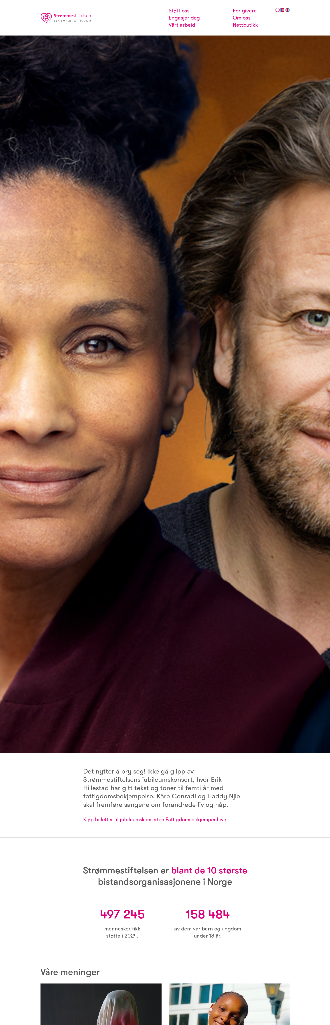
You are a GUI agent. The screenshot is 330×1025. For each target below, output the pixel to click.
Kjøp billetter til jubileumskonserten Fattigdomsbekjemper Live (158, 819)
